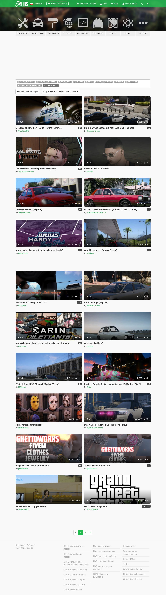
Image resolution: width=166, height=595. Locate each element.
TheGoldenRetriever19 (96, 212)
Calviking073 (23, 131)
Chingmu (22, 346)
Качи (103, 4)
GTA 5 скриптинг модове (74, 575)
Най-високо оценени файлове (102, 567)
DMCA (126, 564)
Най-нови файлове (102, 546)
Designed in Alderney (25, 545)
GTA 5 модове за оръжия (75, 570)
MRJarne (90, 253)
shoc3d (90, 172)
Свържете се (129, 546)
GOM (89, 387)
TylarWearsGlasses (95, 428)
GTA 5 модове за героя (74, 580)
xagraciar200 (23, 509)
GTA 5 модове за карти (74, 585)
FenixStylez (23, 253)
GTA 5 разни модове (72, 590)
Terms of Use (129, 559)
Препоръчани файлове (104, 551)
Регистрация (129, 4)
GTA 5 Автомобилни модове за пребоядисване (75, 563)
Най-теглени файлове (103, 561)
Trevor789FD (92, 509)
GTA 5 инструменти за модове (73, 547)
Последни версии (60, 91)
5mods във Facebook (134, 574)
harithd (90, 346)
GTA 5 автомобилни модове (72, 555)
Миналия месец (27, 91)
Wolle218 (22, 305)
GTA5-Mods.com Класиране (100, 575)
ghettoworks (23, 428)
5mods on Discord (132, 579)
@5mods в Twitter (132, 569)
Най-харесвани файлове (104, 556)
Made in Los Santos (24, 548)
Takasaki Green (93, 131)
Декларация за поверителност (130, 552)
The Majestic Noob (26, 172)
